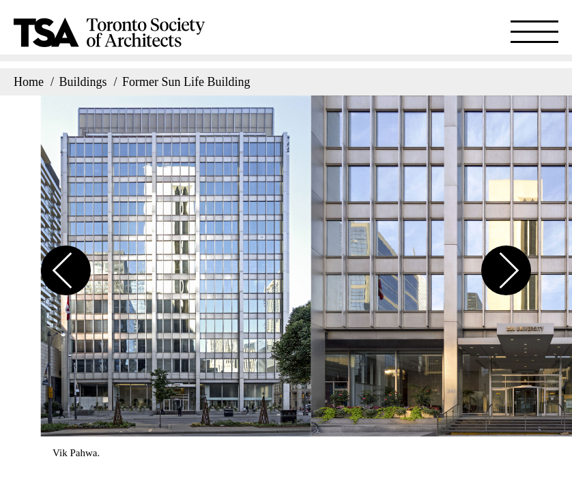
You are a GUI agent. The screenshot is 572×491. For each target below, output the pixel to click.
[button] (66, 262)
